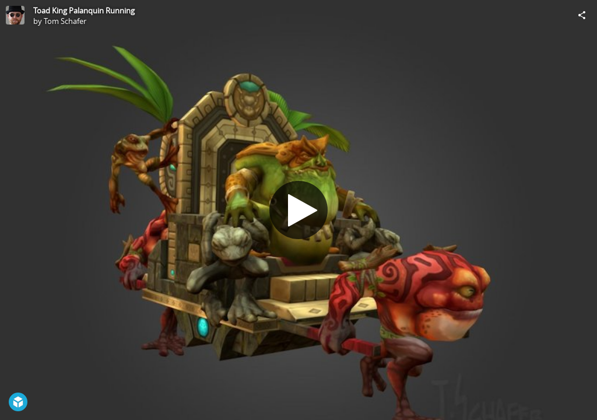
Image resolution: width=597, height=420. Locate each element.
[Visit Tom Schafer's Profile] (15, 15)
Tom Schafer (65, 21)
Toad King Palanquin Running (84, 10)
